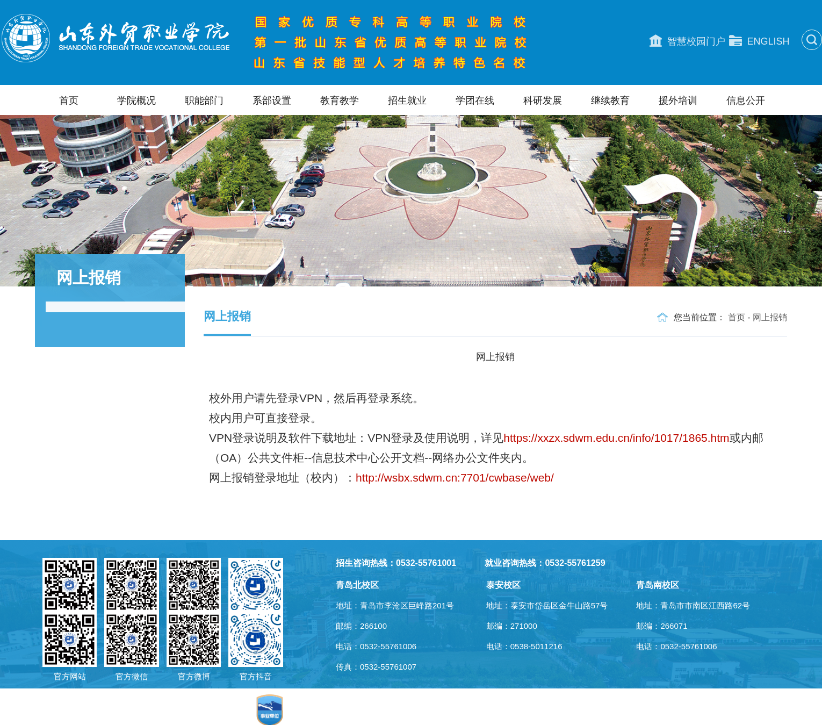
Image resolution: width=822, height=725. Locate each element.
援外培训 (678, 100)
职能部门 (204, 100)
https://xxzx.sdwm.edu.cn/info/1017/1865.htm (616, 438)
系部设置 (272, 100)
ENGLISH (759, 41)
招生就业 (407, 100)
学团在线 (475, 100)
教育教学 (339, 100)
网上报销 (770, 317)
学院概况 (136, 100)
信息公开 (745, 100)
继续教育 (610, 100)
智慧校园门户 (687, 40)
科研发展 (542, 100)
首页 (68, 100)
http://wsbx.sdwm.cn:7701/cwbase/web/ (455, 477)
